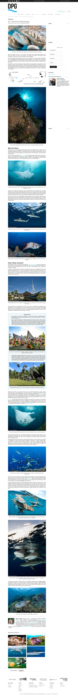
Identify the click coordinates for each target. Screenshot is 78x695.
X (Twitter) (51, 685)
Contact (9, 685)
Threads (51, 686)
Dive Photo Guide (39, 1)
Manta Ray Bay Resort (33, 264)
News (33, 14)
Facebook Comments (13, 670)
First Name (52, 54)
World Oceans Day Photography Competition (33, 685)
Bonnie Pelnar (60, 78)
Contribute (62, 684)
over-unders (29, 478)
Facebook (51, 684)
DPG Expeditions (42, 684)
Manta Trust (23, 155)
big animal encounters (29, 403)
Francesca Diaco (12, 23)
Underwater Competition (33, 686)
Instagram (51, 687)
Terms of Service (55, 693)
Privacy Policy (49, 693)
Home (9, 16)
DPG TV (40, 685)
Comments (21, 670)
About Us (9, 684)
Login (61, 1)
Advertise (68, 23)
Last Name (52, 58)
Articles (27, 14)
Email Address (53, 50)
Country (52, 62)
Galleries (43, 14)
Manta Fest (41, 393)
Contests (57, 14)
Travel (37, 14)
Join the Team (62, 685)
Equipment (50, 14)
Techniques (21, 14)
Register (67, 1)
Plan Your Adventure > (52, 74)
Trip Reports (16, 16)
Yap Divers (10, 399)
